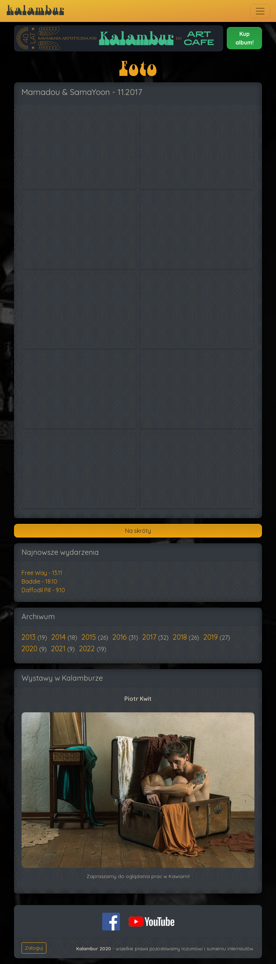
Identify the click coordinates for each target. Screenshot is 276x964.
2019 (211, 636)
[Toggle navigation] (260, 11)
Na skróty (138, 530)
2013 (29, 636)
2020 (30, 648)
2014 (59, 636)
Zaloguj (34, 948)
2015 (90, 636)
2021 (59, 648)
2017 (150, 636)
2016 (120, 636)
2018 (181, 636)
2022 (88, 648)
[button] (244, 38)
